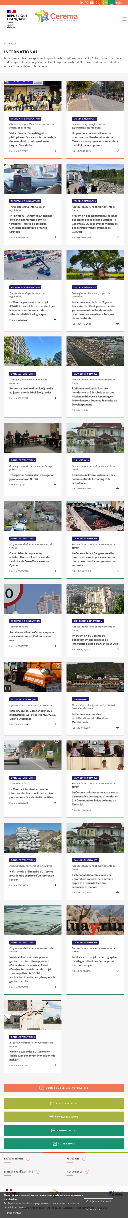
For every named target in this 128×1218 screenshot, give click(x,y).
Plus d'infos (14, 1212)
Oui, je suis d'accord (98, 1201)
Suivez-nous (66, 1143)
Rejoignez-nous (67, 1103)
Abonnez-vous (67, 1130)
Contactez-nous (66, 1116)
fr (117, 2)
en (121, 2)
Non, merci (93, 1209)
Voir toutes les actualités (67, 1087)
